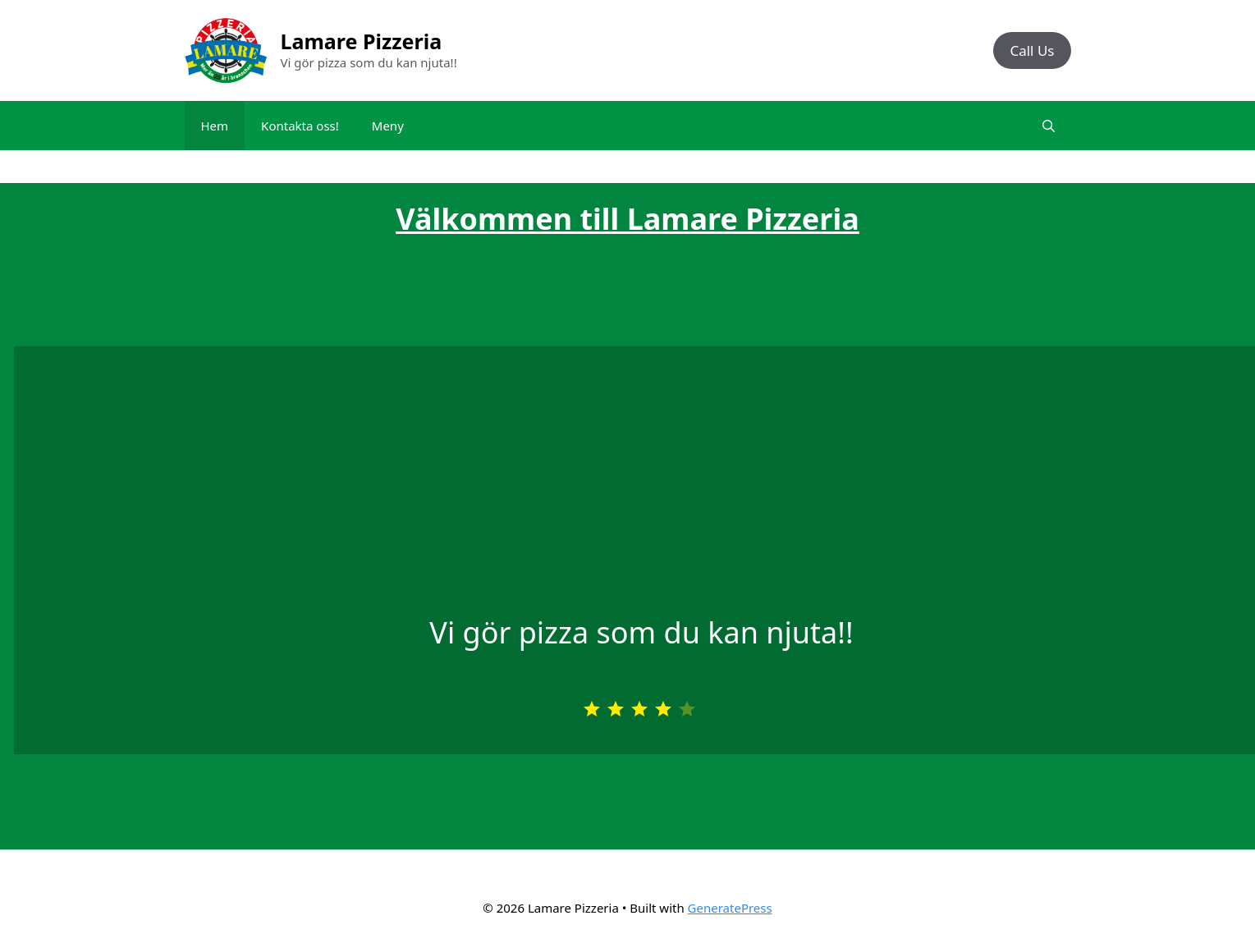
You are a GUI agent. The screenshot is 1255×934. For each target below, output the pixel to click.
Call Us (1032, 50)
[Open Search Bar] (1048, 125)
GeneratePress (730, 908)
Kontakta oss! (300, 125)
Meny (388, 125)
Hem (215, 125)
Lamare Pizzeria (361, 41)
